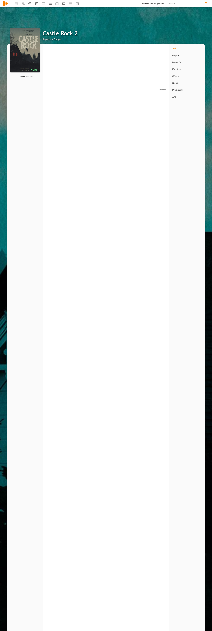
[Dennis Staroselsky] (158, 312)
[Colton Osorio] (56, 389)
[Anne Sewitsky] (97, 558)
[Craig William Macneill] (56, 558)
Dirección (177, 62)
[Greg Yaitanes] (56, 518)
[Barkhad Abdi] (76, 157)
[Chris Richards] (96, 466)
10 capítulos (71, 135)
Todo (174, 48)
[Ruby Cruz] (56, 428)
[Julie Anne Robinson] (158, 518)
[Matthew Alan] (118, 157)
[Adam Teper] (97, 389)
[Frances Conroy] (138, 273)
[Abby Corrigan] (158, 235)
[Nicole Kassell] (118, 518)
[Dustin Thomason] (97, 597)
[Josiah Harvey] (76, 389)
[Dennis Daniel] (76, 428)
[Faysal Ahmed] (56, 273)
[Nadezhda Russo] (138, 389)
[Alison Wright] (138, 235)
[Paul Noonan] (138, 350)
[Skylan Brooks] (97, 273)
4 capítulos (91, 173)
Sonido (175, 83)
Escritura (176, 69)
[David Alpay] (97, 312)
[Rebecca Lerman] (138, 428)
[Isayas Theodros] (76, 196)
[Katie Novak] (118, 428)
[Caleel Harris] (97, 235)
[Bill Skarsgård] (56, 196)
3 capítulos (132, 288)
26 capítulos (50, 135)
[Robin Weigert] (56, 312)
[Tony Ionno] (158, 428)
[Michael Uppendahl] (76, 558)
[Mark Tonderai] (158, 558)
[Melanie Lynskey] (118, 120)
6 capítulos (132, 250)
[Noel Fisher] (97, 157)
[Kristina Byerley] (56, 466)
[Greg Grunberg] (118, 273)
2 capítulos (50, 210)
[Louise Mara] (158, 350)
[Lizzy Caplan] (76, 120)
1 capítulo (132, 325)
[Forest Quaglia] (158, 389)
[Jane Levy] (138, 196)
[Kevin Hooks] (97, 518)
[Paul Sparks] (138, 157)
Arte (174, 97)
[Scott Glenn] (158, 196)
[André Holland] (56, 120)
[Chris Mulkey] (76, 273)
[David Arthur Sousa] (118, 389)
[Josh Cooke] (76, 235)
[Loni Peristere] (56, 597)
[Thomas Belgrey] (97, 350)
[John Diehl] (138, 312)
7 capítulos (112, 250)
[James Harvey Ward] (118, 312)
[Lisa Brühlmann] (76, 597)
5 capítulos (70, 210)
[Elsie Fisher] (138, 120)
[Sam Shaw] (116, 597)
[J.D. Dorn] (97, 196)
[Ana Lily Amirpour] (138, 558)
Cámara (176, 76)
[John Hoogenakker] (118, 196)
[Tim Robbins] (97, 120)
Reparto (176, 55)
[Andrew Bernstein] (138, 518)
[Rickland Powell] (56, 350)
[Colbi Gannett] (76, 350)
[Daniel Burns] (76, 466)
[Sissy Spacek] (56, 157)
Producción (177, 90)
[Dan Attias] (118, 558)
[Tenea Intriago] (118, 235)
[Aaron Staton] (158, 273)
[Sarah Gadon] (76, 312)
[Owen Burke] (158, 157)
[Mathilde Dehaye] (118, 350)
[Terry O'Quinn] (56, 235)
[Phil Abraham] (76, 518)
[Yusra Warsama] (158, 120)
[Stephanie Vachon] (97, 428)
